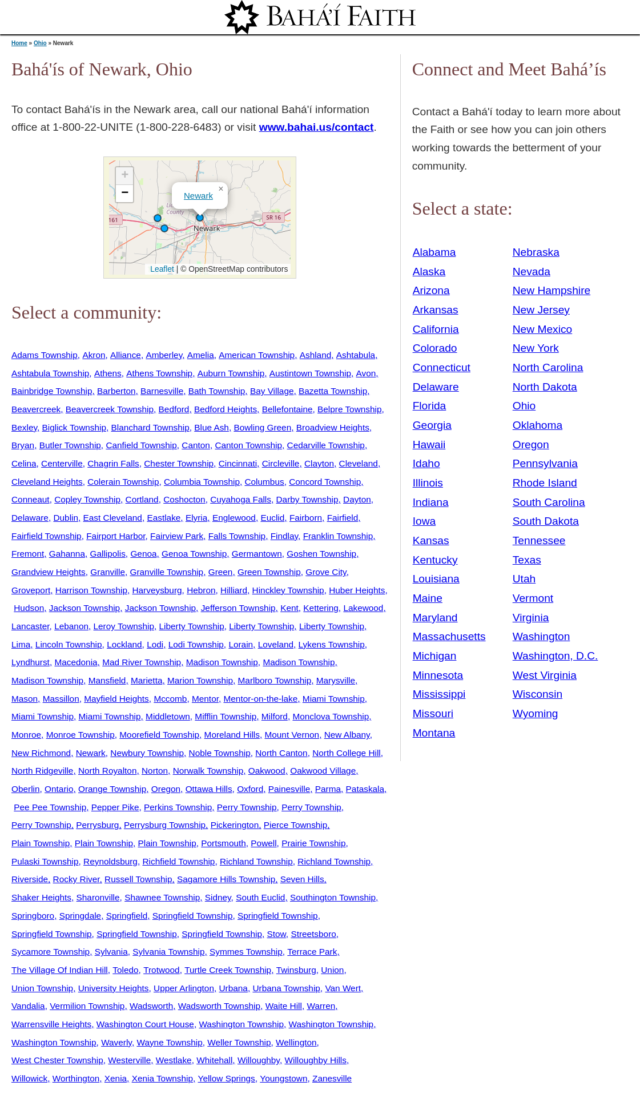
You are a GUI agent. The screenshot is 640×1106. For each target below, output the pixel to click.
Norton (155, 770)
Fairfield (343, 517)
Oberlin (25, 789)
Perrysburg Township (165, 825)
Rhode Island (545, 483)
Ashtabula (355, 355)
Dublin (65, 517)
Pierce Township (296, 825)
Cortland (142, 499)
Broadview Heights (332, 427)
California (436, 329)
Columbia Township (202, 481)
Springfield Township (192, 915)
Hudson (29, 608)
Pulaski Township (45, 861)
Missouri (433, 713)
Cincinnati (238, 463)
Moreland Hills (232, 734)
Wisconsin (537, 694)
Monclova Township (330, 716)
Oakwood (266, 770)
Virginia (531, 618)
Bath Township (216, 391)
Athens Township (159, 373)
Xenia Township (162, 1078)
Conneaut (30, 499)
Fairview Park (176, 536)
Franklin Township (338, 536)
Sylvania (111, 951)
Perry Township (247, 807)
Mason (24, 698)
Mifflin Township (225, 716)
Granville (107, 572)
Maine (427, 598)
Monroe (26, 734)
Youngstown (283, 1078)
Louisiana (436, 579)
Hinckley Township (288, 590)
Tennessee (539, 540)
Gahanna (67, 553)
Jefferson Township (238, 608)
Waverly (116, 1042)
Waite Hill (283, 1006)
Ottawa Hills (209, 789)
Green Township (269, 572)
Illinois (428, 483)
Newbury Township (147, 753)
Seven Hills (302, 879)
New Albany (347, 734)
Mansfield (107, 680)
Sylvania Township (168, 951)
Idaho (426, 463)
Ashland (316, 355)
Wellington (296, 1042)
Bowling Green (262, 427)
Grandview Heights (48, 572)
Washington (541, 636)
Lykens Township (332, 644)
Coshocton (184, 499)
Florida (429, 406)
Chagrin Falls (113, 463)
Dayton (357, 499)
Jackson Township (84, 608)
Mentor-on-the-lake (261, 698)
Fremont (27, 553)
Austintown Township (310, 373)
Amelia (200, 355)
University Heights (113, 988)
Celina (24, 463)
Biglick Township (74, 427)
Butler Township (70, 445)
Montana (434, 733)
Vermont (533, 598)
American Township (257, 355)
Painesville (289, 789)
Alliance (125, 355)
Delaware (30, 517)
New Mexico (543, 329)
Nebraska (536, 252)
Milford (274, 716)
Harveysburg (157, 590)
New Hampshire (552, 290)
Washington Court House (145, 1024)
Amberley (164, 355)
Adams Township (44, 355)
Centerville (62, 463)
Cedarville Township (326, 445)
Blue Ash (211, 427)
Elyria (196, 517)
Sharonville (98, 897)
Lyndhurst (30, 662)
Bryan (22, 445)
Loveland (275, 644)
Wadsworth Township (219, 1006)
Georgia (432, 425)
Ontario (59, 789)
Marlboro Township (275, 680)
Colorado (435, 348)
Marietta (146, 680)
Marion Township (200, 680)
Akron (93, 355)
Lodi (155, 644)
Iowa (424, 521)
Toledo (125, 970)
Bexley (24, 427)
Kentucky (435, 560)
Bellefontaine (287, 409)
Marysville (335, 680)
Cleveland (358, 463)
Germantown (257, 553)
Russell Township (138, 879)
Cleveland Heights (47, 481)
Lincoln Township (68, 644)
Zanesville (332, 1078)
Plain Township (40, 843)
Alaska (429, 271)
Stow (276, 934)
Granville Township (167, 572)
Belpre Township (349, 409)
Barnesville (161, 391)
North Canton (281, 753)
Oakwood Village (323, 770)
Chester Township (179, 463)
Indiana (431, 502)
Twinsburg (296, 970)
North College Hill (346, 753)
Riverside (29, 879)
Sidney (218, 897)
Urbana (233, 988)
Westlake (174, 1060)
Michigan (435, 656)
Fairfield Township (46, 536)
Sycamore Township (50, 951)
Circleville (281, 463)
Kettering (320, 608)
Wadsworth (151, 1006)
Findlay (284, 536)
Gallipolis (108, 553)
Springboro (32, 915)
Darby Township (307, 499)
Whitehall (214, 1060)
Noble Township (220, 753)
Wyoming (535, 713)
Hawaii (429, 445)
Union (332, 970)
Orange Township (112, 789)
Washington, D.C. (555, 656)
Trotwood (161, 970)
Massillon (61, 698)
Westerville (129, 1060)
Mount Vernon (291, 734)
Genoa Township (194, 553)
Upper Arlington (184, 988)
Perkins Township (178, 807)
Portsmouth (223, 843)
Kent (289, 608)
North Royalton (107, 770)
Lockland (124, 644)
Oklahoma (537, 425)
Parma (328, 789)
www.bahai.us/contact (316, 127)
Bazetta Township (333, 391)
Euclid (272, 517)
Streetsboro (313, 934)
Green (220, 572)
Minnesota (438, 675)
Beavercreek (36, 409)
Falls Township (236, 536)
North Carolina (548, 367)
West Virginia (545, 675)
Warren (321, 1006)
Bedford (174, 409)
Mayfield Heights (116, 698)
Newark (198, 195)
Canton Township (248, 445)
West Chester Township (57, 1060)
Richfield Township (178, 861)
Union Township (42, 988)
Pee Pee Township (50, 807)
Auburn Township (231, 373)
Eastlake (163, 517)
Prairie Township (313, 843)
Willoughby (259, 1060)
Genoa (143, 553)
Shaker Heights (41, 897)
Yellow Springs (226, 1078)
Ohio (40, 43)
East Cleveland (112, 517)
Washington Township (241, 1024)
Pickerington (235, 825)
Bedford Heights (225, 409)
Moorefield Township (159, 734)
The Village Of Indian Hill (59, 970)
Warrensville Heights (51, 1024)
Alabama (434, 252)
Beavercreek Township (110, 409)
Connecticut (441, 367)
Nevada (531, 271)
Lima (20, 644)
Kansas (431, 540)
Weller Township (239, 1042)
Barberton (116, 391)
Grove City (325, 572)
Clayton (319, 463)
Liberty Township (191, 626)
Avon (366, 373)
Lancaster (30, 626)
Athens (108, 373)
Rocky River (76, 879)
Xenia (115, 1078)
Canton (196, 445)
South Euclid (260, 897)
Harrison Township (91, 590)
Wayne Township (169, 1042)
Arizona (431, 290)
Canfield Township (141, 445)
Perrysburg (97, 825)
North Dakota (545, 387)
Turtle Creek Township (227, 970)
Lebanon (71, 626)
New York (536, 348)
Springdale (80, 915)
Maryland (435, 618)
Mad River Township (141, 662)
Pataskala (365, 789)
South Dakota (546, 521)
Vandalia (28, 1006)
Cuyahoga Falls (240, 499)
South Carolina (549, 502)
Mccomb (170, 698)
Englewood (234, 517)
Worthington (76, 1078)
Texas (527, 560)
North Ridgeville (42, 770)
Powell (263, 843)
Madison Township (222, 662)
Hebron (201, 590)
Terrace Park (312, 951)
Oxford (250, 789)
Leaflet (161, 269)
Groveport (30, 590)
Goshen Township (321, 553)
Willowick (29, 1078)
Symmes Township (246, 951)
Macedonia (75, 662)
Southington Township (333, 897)
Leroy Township (124, 626)
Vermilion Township (87, 1006)
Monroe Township (80, 734)
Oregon (165, 789)
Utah (524, 579)
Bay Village (272, 391)
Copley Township (87, 499)
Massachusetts (449, 636)
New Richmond (41, 753)
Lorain (240, 644)
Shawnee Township (162, 897)
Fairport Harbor (115, 536)
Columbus (264, 481)
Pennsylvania (545, 463)
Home (19, 43)
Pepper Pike (115, 807)
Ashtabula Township (50, 373)
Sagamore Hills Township (226, 879)
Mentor (205, 698)
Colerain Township (123, 481)
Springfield (127, 915)
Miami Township (334, 698)
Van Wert (343, 988)
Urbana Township (286, 988)
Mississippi (439, 694)
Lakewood (363, 608)
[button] (164, 228)
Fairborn (305, 517)
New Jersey (541, 310)
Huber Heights (357, 590)
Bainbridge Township (51, 391)
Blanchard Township (150, 427)
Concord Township (325, 481)
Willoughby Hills (315, 1060)
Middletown (168, 716)
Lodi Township (196, 644)
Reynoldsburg (110, 861)
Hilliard (233, 590)
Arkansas (435, 310)
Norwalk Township (208, 770)
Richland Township (256, 861)
